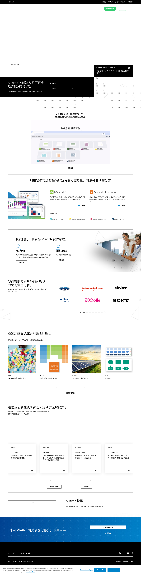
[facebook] (123, 553)
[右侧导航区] (105, 312)
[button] (132, 8)
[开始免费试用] (110, 9)
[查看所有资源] (70, 393)
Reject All (100, 569)
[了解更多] (70, 168)
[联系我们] (108, 533)
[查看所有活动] (54, 487)
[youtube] (128, 553)
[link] (22, 362)
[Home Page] (14, 9)
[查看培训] (86, 487)
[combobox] (14, 2)
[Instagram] (132, 553)
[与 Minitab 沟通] (108, 527)
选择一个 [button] (62, 88)
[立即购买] (122, 9)
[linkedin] (120, 553)
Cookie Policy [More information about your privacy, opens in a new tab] (30, 572)
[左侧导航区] (80, 312)
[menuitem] (61, 8)
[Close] (138, 569)
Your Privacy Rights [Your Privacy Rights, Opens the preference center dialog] (86, 569)
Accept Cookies (114, 569)
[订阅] (32, 502)
